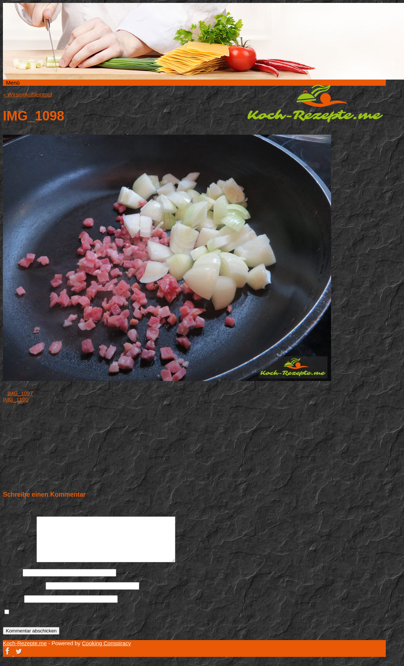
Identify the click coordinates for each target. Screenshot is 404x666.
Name (12, 572)
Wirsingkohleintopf (27, 94)
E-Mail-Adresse (23, 585)
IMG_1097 (20, 393)
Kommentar (19, 560)
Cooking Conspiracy (106, 643)
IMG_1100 (15, 399)
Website (13, 599)
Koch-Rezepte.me (315, 103)
